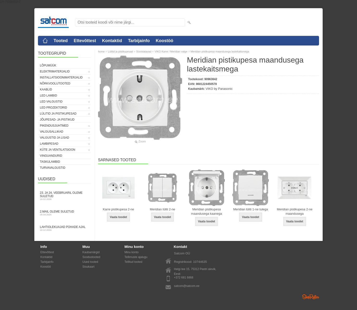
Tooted (61, 40)
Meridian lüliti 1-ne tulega (250, 209)
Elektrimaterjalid (55, 71)
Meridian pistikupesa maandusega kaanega (206, 211)
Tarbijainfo (139, 40)
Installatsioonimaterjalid (61, 77)
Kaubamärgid (90, 252)
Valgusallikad (51, 131)
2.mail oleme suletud (64, 213)
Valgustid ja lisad (54, 137)
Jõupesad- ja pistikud (57, 119)
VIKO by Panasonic (219, 88)
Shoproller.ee (310, 296)
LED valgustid (51, 101)
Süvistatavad (143, 51)
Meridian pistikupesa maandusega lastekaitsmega (220, 51)
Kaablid (46, 89)
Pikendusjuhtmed (54, 125)
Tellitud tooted (133, 262)
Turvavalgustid (52, 167)
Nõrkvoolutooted (55, 83)
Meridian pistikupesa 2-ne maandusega (294, 211)
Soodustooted (91, 257)
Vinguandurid (51, 155)
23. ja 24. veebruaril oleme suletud (64, 195)
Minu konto (131, 252)
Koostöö (164, 40)
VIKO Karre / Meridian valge (170, 51)
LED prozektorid (53, 107)
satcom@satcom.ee (186, 286)
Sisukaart (88, 266)
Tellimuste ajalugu (135, 257)
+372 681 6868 (183, 277)
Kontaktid (112, 40)
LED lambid (48, 95)
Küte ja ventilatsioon (57, 149)
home (101, 51)
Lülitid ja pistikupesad (58, 113)
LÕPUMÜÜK (48, 65)
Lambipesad (49, 143)
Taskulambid (50, 161)
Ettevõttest (85, 40)
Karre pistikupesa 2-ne (118, 209)
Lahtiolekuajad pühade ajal (64, 228)
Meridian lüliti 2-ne (162, 209)
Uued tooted (90, 262)
